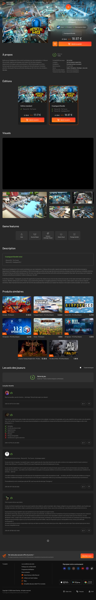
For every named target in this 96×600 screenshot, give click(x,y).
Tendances (29, 2)
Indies (68, 68)
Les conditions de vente (28, 564)
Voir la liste (69, 60)
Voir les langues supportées (74, 62)
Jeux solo (84, 68)
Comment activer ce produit (74, 64)
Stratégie (79, 68)
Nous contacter (26, 572)
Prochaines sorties (51, 2)
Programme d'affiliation (28, 569)
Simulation (73, 68)
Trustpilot (5, 564)
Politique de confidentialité (29, 566)
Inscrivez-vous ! (87, 556)
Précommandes (39, 2)
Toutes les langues (87, 368)
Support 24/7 (66, 2)
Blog (59, 2)
